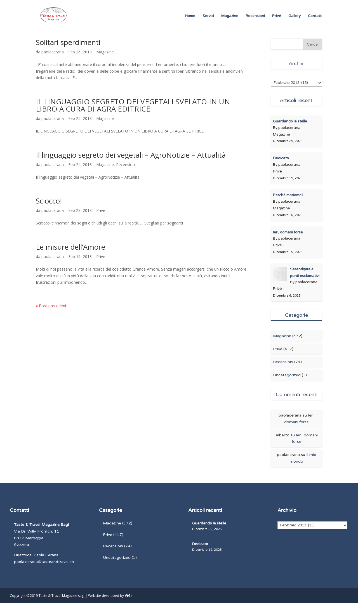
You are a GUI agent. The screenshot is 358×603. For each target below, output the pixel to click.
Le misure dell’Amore (70, 247)
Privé (276, 16)
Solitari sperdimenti (68, 42)
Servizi (208, 16)
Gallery (294, 16)
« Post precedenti (51, 305)
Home (190, 16)
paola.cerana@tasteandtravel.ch (44, 561)
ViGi (128, 595)
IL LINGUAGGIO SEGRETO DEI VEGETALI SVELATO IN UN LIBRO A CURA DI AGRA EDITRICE (133, 105)
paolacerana (52, 52)
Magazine (229, 16)
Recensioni (255, 16)
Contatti (315, 16)
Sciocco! (49, 201)
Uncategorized (287, 375)
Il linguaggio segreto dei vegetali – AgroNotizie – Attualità (131, 155)
